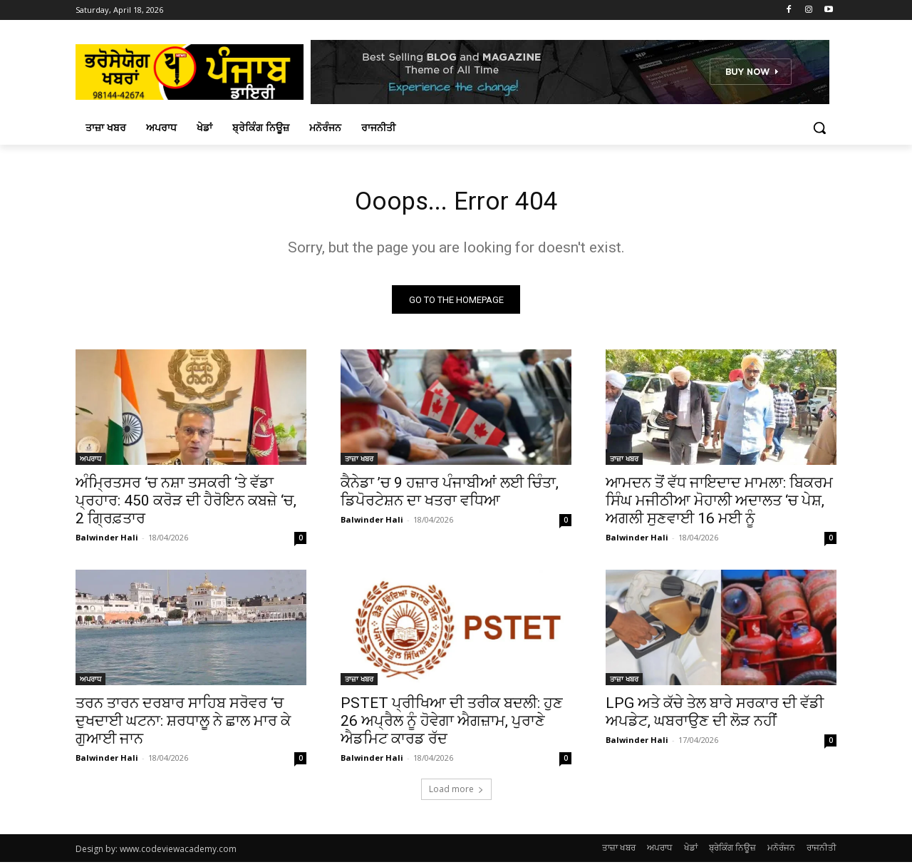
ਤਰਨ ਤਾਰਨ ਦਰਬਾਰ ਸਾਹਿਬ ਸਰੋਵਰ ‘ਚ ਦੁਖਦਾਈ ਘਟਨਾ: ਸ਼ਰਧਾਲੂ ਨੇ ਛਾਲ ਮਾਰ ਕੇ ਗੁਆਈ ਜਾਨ (183, 725)
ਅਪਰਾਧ (90, 463)
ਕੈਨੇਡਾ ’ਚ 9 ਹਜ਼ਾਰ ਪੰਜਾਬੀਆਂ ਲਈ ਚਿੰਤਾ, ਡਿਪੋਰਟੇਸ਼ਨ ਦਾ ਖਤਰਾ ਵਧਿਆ (450, 496)
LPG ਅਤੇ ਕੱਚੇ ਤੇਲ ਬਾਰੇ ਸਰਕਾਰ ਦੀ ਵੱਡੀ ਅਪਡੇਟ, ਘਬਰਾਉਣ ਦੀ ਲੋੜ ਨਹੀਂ (715, 716)
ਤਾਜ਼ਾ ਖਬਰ (359, 463)
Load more (456, 794)
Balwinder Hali (107, 542)
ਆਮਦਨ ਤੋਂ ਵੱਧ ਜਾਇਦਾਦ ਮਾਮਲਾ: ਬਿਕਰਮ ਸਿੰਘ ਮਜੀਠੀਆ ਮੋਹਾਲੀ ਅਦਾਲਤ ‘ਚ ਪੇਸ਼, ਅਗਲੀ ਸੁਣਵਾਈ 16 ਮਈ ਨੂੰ (719, 505)
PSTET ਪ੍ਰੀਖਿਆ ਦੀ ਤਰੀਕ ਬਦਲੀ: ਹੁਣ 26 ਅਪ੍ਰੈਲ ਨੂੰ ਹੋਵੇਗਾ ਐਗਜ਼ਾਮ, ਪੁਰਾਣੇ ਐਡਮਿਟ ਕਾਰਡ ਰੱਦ (452, 725)
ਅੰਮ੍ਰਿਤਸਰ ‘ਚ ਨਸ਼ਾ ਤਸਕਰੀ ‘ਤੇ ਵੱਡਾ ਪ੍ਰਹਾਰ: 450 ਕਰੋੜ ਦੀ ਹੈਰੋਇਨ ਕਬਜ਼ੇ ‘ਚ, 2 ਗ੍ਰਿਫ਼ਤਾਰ (186, 505)
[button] (819, 128)
